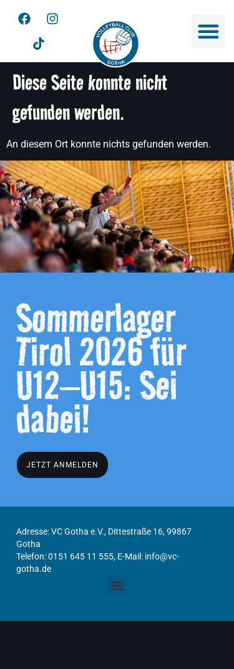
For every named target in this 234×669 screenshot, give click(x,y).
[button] (208, 31)
